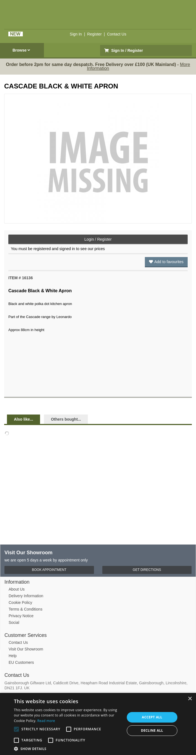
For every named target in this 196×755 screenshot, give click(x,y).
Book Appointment (49, 570)
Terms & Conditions (25, 609)
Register (94, 34)
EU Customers (21, 662)
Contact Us (116, 34)
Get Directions (147, 570)
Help (13, 656)
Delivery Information (26, 596)
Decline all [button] (152, 730)
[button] (67, 748)
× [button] (190, 699)
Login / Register (97, 239)
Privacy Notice (21, 616)
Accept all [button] (152, 717)
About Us (17, 589)
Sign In (76, 34)
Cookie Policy (20, 602)
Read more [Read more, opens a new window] (46, 720)
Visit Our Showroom (26, 649)
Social (14, 622)
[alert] (98, 724)
